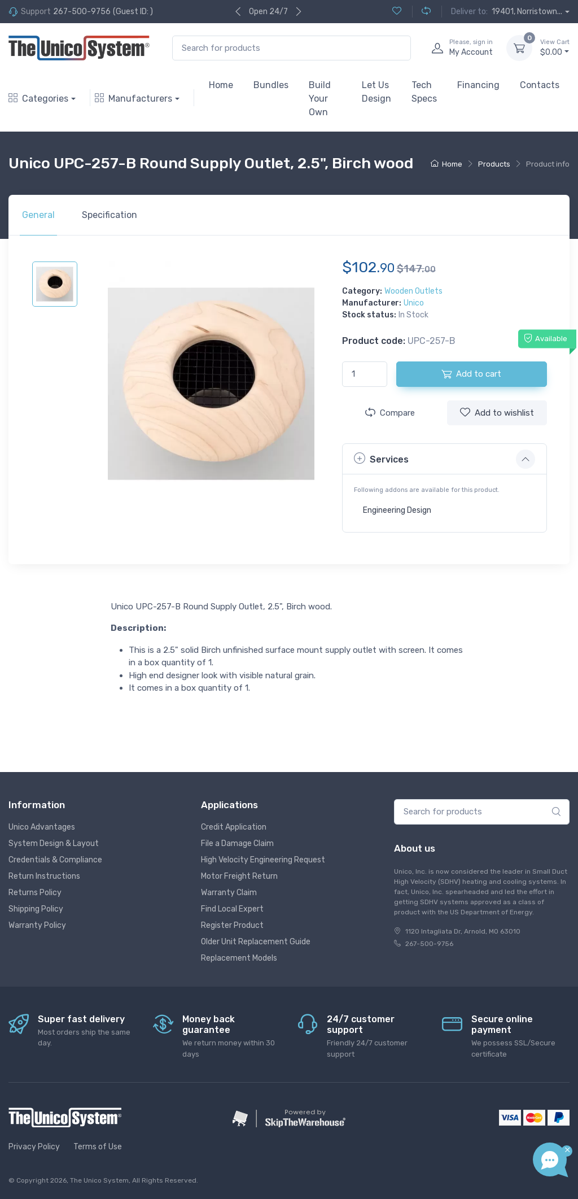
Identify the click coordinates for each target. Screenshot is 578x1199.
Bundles (270, 85)
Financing (478, 85)
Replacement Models (239, 958)
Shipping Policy (35, 909)
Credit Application (233, 827)
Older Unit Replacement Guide (255, 942)
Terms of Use (97, 1147)
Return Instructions (44, 876)
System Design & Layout (53, 843)
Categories (38, 98)
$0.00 (555, 47)
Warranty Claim (229, 892)
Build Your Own (320, 98)
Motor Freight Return (239, 876)
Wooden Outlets (413, 291)
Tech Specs (424, 92)
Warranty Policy (37, 925)
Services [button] (381, 458)
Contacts (539, 85)
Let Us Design (376, 92)
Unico (414, 303)
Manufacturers (133, 98)
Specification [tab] (109, 215)
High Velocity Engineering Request (263, 860)
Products (494, 164)
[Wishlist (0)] (396, 12)
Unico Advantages (41, 827)
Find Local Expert (232, 909)
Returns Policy (35, 892)
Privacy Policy (34, 1147)
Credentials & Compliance (55, 860)
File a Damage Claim (237, 843)
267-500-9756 (82, 11)
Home (221, 85)
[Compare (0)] (421, 12)
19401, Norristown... (527, 11)
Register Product (232, 925)
